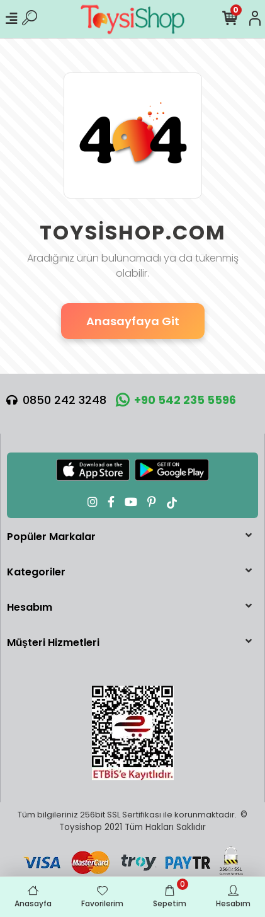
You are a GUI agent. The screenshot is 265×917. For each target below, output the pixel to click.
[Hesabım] (254, 19)
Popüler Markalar (51, 536)
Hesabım (29, 607)
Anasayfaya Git (132, 321)
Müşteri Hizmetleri (53, 642)
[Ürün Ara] (29, 19)
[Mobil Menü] (11, 19)
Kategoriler (36, 572)
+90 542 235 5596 (176, 400)
